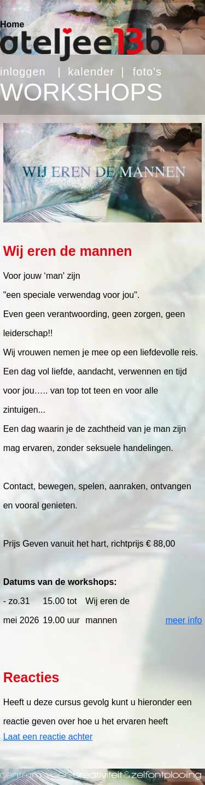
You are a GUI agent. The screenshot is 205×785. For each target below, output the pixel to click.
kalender (91, 72)
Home (12, 24)
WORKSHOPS (81, 92)
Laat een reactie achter (48, 736)
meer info (184, 620)
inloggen (23, 72)
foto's (147, 72)
